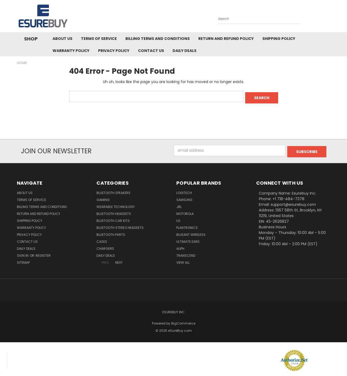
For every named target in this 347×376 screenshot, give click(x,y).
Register (43, 253)
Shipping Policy (278, 38)
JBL (179, 204)
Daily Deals (184, 50)
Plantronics (187, 225)
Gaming (103, 197)
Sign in (23, 253)
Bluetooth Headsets (113, 211)
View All (183, 260)
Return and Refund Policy (226, 38)
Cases (101, 239)
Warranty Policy (71, 50)
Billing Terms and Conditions (157, 38)
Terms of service (99, 38)
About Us (62, 38)
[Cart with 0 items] (329, 17)
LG (178, 218)
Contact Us (151, 50)
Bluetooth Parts (110, 232)
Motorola (185, 211)
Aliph (180, 246)
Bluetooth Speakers (113, 190)
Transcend (185, 253)
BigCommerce (183, 321)
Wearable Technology (115, 204)
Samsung (184, 197)
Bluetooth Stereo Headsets (120, 225)
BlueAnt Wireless (191, 232)
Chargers (105, 246)
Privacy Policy (113, 50)
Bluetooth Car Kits (113, 218)
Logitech (184, 190)
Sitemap (23, 260)
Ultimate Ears (188, 239)
